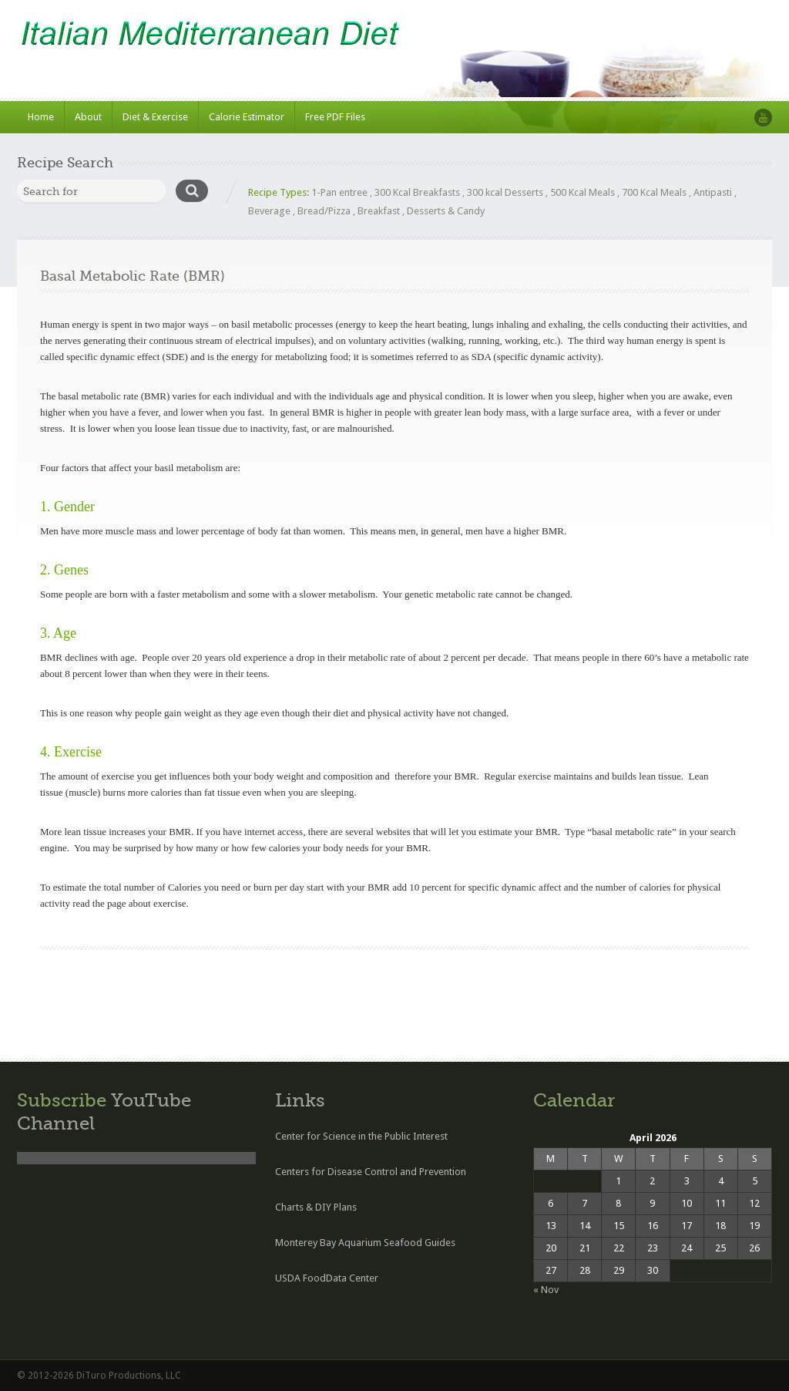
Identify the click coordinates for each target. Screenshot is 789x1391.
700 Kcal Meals (654, 192)
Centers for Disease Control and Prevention (370, 1171)
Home (41, 117)
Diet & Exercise (155, 117)
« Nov (546, 1289)
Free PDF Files (335, 117)
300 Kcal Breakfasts (417, 192)
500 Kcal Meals (582, 192)
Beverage (269, 211)
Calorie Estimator (246, 117)
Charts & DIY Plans (316, 1207)
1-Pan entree (339, 192)
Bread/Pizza (324, 211)
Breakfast (379, 211)
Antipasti (712, 192)
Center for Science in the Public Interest (361, 1136)
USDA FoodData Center (326, 1278)
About (88, 117)
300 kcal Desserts (505, 192)
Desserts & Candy (446, 211)
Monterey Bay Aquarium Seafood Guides (365, 1242)
